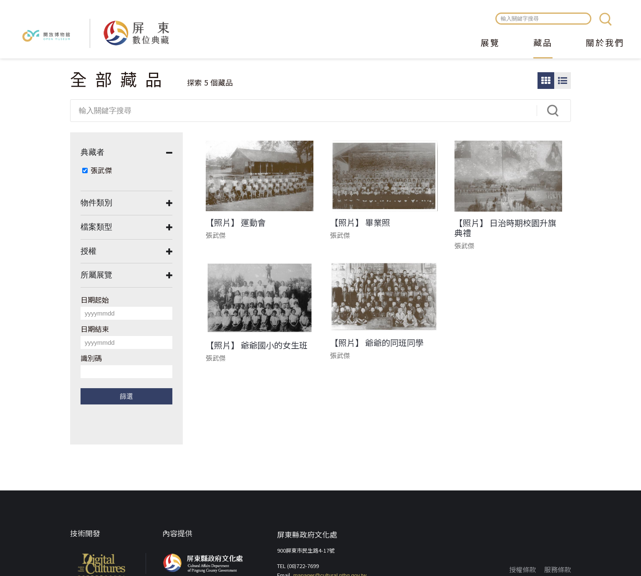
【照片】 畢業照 (360, 222)
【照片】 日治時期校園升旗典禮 (505, 228)
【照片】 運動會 (236, 222)
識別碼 (91, 358)
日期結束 (95, 328)
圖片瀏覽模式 (546, 80)
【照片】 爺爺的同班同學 (377, 343)
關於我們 (605, 43)
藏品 (543, 43)
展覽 (490, 43)
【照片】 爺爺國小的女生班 (257, 345)
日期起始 (95, 299)
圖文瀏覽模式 (562, 80)
